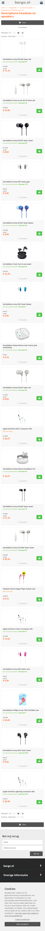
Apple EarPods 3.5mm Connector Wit (18, 629)
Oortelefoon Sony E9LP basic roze (16, 669)
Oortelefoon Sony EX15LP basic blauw (18, 223)
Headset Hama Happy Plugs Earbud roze (19, 589)
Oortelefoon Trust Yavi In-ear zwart (17, 264)
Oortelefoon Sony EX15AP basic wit (17, 59)
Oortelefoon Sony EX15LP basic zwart (18, 140)
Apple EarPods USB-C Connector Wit (17, 429)
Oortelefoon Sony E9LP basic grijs (16, 182)
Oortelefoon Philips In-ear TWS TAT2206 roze (21, 710)
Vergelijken (23, 75)
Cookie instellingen (22, 919)
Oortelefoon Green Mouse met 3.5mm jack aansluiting (20, 346)
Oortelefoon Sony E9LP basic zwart (17, 750)
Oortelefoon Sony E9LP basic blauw (17, 304)
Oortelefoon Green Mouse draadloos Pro (19, 469)
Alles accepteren (22, 924)
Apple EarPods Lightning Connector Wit (19, 791)
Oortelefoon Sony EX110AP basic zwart (18, 548)
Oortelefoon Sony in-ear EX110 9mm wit (19, 100)
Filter (22, 22)
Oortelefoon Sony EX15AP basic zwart (18, 506)
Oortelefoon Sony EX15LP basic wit (17, 387)
